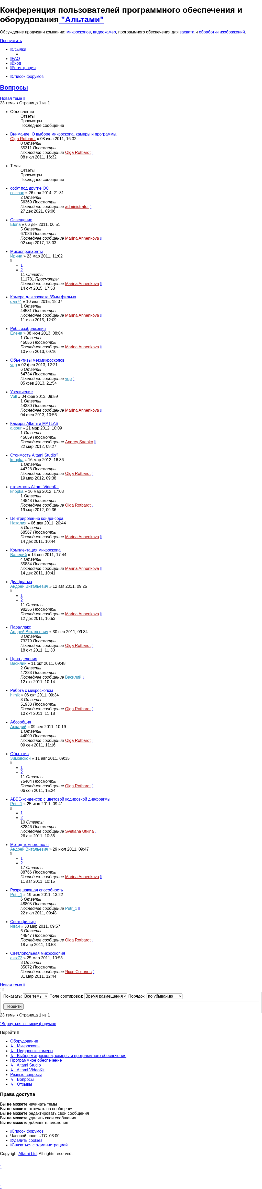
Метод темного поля (29, 844)
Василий (18, 663)
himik (15, 695)
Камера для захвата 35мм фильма (43, 297)
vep (13, 365)
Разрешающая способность (36, 890)
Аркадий (18, 727)
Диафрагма (21, 582)
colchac (17, 193)
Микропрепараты (26, 251)
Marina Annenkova (82, 238)
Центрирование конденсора (36, 518)
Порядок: (155, 996)
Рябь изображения (28, 328)
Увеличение (21, 392)
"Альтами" (81, 19)
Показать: (25, 996)
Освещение (21, 220)
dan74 (16, 301)
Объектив (19, 754)
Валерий (18, 555)
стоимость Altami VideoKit (34, 487)
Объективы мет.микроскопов (37, 360)
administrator (77, 206)
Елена (16, 333)
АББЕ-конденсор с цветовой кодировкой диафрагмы (60, 799)
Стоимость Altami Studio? (34, 455)
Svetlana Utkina (79, 831)
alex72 (16, 958)
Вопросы (14, 87)
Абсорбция (20, 722)
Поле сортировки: (88, 996)
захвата (187, 32)
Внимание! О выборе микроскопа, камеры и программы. (63, 134)
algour (15, 428)
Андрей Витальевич (29, 586)
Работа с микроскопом (31, 690)
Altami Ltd (27, 1153)
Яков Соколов (78, 972)
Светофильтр (23, 922)
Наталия (18, 523)
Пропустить (11, 41)
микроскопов (79, 32)
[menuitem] (15, 58)
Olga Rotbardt (23, 139)
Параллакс (20, 627)
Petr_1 (16, 804)
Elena (15, 224)
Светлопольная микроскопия (37, 953)
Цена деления (23, 659)
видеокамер (104, 32)
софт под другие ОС (29, 188)
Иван (15, 926)
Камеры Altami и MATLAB (34, 423)
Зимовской (20, 758)
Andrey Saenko (79, 442)
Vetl (13, 396)
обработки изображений (222, 32)
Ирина (16, 256)
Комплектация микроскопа (35, 550)
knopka (17, 460)
